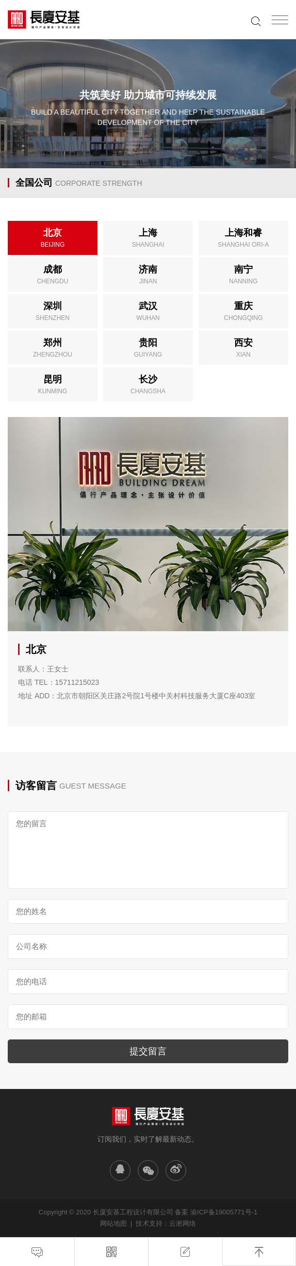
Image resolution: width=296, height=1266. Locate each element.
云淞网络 (182, 1223)
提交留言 (148, 1051)
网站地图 (113, 1223)
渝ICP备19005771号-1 (223, 1212)
